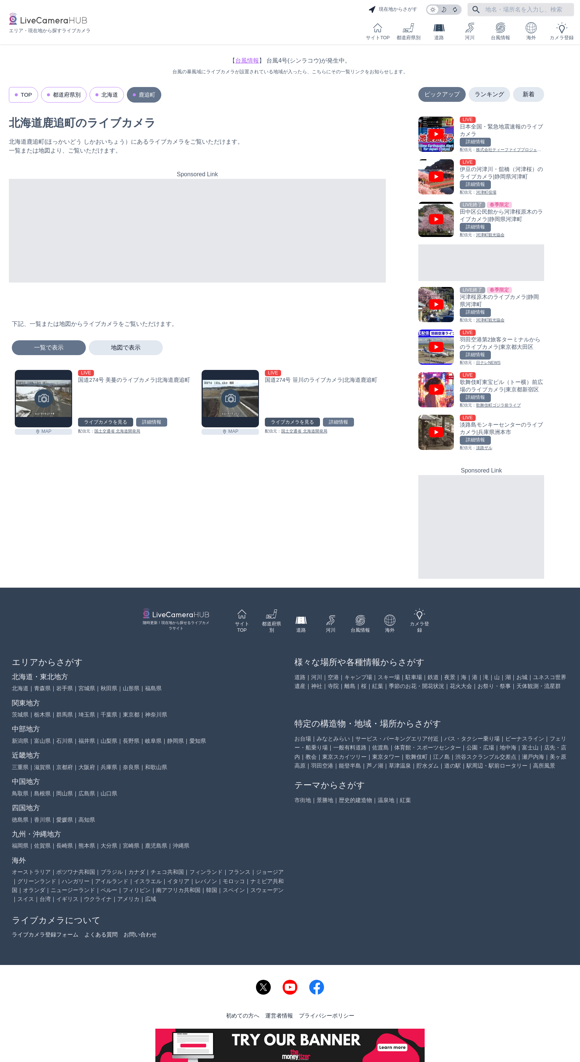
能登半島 (350, 765)
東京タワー (386, 757)
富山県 (42, 741)
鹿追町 (147, 94)
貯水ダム (428, 765)
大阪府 (86, 767)
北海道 (109, 94)
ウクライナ (98, 899)
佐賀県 (42, 845)
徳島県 (20, 819)
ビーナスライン (524, 738)
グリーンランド (36, 881)
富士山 (530, 747)
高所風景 (544, 765)
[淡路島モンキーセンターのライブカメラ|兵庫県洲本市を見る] (481, 433)
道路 (439, 31)
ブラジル (112, 872)
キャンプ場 (358, 677)
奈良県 (131, 767)
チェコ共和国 (167, 872)
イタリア (178, 881)
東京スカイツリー (344, 757)
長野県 (131, 741)
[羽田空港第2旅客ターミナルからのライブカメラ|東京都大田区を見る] (481, 348)
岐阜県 (153, 741)
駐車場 (413, 677)
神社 (316, 686)
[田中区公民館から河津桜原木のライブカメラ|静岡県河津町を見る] (481, 220)
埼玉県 (86, 714)
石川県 (64, 741)
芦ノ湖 (375, 765)
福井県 (86, 741)
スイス (25, 899)
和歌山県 (156, 767)
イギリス (67, 899)
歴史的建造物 (355, 800)
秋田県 (109, 688)
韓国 (211, 890)
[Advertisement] (197, 231)
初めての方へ (242, 1015)
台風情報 (500, 31)
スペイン (234, 890)
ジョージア (270, 872)
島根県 (42, 793)
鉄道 (433, 677)
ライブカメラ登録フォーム (45, 934)
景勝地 (325, 800)
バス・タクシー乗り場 (472, 738)
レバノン (206, 881)
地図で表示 (126, 347)
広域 (150, 899)
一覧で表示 (49, 347)
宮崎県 (131, 845)
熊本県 (86, 845)
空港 (333, 677)
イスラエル (148, 881)
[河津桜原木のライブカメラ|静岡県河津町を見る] (481, 305)
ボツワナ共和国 (75, 872)
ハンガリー (76, 881)
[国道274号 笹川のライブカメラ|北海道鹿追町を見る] (230, 398)
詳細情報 (151, 422)
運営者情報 (279, 1015)
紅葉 (377, 686)
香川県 (42, 819)
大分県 (109, 845)
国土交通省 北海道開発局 (117, 431)
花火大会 (461, 686)
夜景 (449, 677)
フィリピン (137, 890)
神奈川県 (156, 714)
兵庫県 (109, 767)
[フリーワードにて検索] (476, 9)
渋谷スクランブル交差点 (485, 757)
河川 (469, 31)
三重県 (20, 767)
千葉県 (109, 714)
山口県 (109, 793)
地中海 (508, 747)
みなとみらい (333, 738)
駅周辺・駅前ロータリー (496, 765)
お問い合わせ (140, 934)
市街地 (302, 800)
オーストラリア (31, 872)
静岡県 (175, 741)
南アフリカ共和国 (178, 890)
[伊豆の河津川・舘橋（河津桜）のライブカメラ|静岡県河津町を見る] (481, 177)
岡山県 (64, 793)
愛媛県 (64, 819)
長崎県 (64, 845)
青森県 (42, 688)
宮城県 (86, 688)
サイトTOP (378, 31)
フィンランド (206, 872)
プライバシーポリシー (326, 1015)
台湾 (45, 899)
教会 (311, 757)
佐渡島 (380, 747)
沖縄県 (181, 845)
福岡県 (20, 845)
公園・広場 (480, 747)
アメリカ (128, 899)
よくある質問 (101, 934)
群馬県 (64, 714)
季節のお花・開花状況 (416, 686)
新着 (529, 94)
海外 (531, 31)
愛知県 (197, 741)
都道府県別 (409, 31)
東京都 (131, 714)
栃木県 (42, 714)
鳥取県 (20, 793)
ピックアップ (442, 94)
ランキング (489, 94)
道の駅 (452, 765)
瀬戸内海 (533, 757)
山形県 (131, 688)
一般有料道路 (350, 747)
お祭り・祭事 (494, 686)
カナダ (136, 872)
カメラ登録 (562, 31)
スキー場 (389, 677)
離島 (349, 686)
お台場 (302, 738)
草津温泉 (400, 765)
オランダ (34, 890)
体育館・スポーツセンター (427, 747)
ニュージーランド (73, 890)
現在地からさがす (392, 9)
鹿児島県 (156, 845)
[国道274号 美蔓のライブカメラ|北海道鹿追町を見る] (43, 398)
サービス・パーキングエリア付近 (397, 738)
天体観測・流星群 (538, 686)
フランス (239, 872)
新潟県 (20, 741)
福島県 (153, 688)
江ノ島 (441, 757)
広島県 (86, 793)
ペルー (109, 890)
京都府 (64, 767)
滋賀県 (42, 767)
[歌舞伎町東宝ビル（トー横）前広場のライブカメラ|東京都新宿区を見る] (481, 390)
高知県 (86, 819)
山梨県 (109, 741)
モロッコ (234, 881)
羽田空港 (322, 765)
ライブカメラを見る (105, 422)
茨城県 (20, 714)
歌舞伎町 (416, 757)
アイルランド (111, 881)
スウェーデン (267, 890)
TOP (26, 94)
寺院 (333, 686)
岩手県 (64, 688)
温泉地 (386, 800)
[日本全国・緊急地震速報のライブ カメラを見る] (481, 135)
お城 (521, 677)
